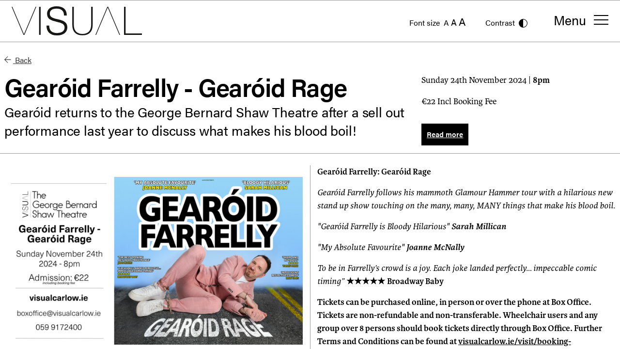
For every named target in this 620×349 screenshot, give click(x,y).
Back (17, 59)
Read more (445, 134)
